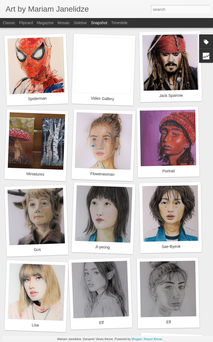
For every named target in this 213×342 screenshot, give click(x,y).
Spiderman (37, 98)
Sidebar (80, 23)
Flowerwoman (102, 174)
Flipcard (26, 23)
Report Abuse (153, 339)
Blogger (137, 339)
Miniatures (35, 174)
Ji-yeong (102, 247)
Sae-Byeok (171, 246)
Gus (37, 249)
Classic (9, 23)
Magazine (45, 23)
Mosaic (63, 23)
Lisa (35, 325)
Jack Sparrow (171, 95)
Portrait (168, 171)
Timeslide (119, 23)
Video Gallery (102, 98)
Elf (101, 322)
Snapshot (99, 23)
